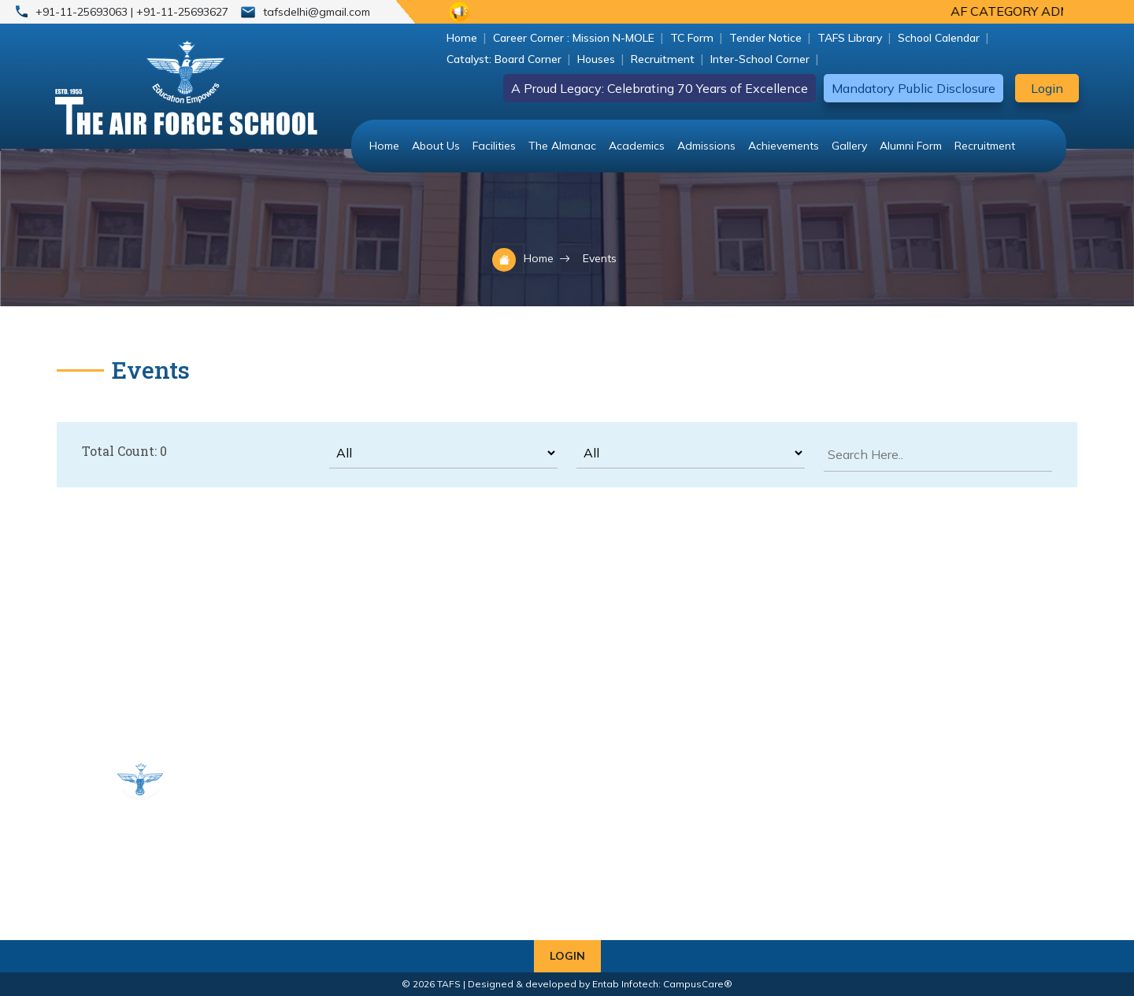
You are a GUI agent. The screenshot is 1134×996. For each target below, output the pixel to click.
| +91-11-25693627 (179, 12)
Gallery (849, 146)
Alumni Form (911, 146)
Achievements (783, 146)
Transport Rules (291, 898)
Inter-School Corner (760, 59)
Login (1047, 88)
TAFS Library (849, 38)
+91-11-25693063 (83, 12)
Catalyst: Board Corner (504, 59)
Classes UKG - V (293, 804)
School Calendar (939, 38)
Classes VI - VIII (439, 804)
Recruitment (663, 59)
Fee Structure (434, 879)
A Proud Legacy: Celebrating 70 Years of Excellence (659, 88)
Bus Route (276, 842)
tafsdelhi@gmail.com (316, 12)
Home (462, 38)
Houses (596, 59)
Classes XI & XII (438, 823)
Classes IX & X (287, 823)
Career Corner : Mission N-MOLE (573, 38)
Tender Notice (765, 38)
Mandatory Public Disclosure (913, 88)
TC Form (691, 38)
